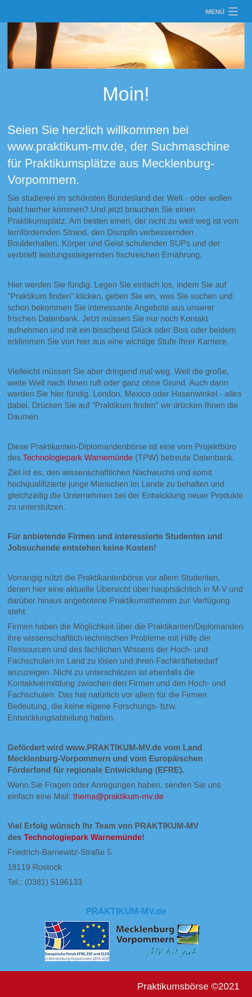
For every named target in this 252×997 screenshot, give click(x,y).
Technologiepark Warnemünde (78, 457)
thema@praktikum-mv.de (118, 796)
